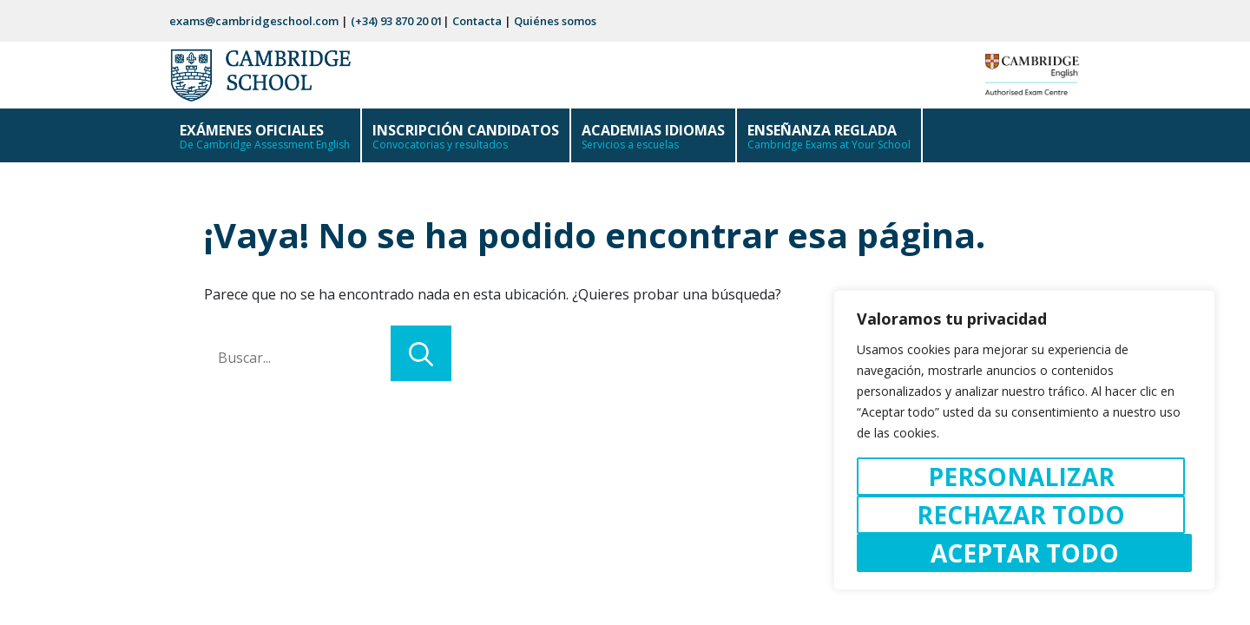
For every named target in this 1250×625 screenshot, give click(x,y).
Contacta (477, 21)
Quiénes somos (555, 21)
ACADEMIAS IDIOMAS (653, 141)
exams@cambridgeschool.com (254, 21)
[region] (1024, 440)
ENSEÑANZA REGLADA (829, 141)
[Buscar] (421, 353)
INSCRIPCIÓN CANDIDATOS (465, 141)
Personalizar (1021, 476)
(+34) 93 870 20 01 (397, 21)
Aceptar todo (1025, 552)
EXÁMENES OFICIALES (265, 141)
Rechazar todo (1021, 514)
